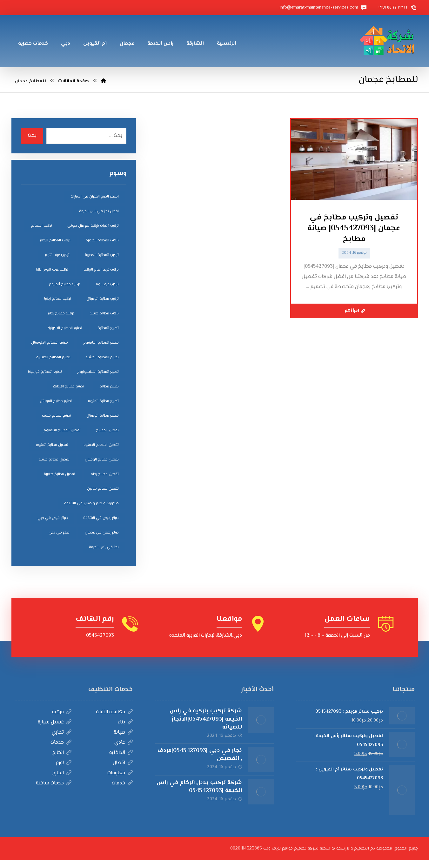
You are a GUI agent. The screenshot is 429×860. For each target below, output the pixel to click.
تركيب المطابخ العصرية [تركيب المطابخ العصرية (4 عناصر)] (102, 255)
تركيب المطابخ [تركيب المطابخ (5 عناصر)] (41, 226)
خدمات (60, 743)
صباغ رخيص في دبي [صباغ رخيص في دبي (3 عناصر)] (52, 518)
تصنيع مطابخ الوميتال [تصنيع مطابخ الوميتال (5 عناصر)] (102, 416)
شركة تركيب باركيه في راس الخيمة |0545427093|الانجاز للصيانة (206, 719)
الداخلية (121, 753)
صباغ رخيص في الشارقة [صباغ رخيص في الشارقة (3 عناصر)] (101, 518)
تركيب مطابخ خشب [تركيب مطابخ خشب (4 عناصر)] (104, 314)
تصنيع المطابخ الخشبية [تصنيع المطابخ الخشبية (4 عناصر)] (53, 357)
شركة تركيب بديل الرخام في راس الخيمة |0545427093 (199, 786)
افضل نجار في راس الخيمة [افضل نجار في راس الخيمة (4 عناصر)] (99, 211)
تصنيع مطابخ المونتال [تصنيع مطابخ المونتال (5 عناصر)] (56, 401)
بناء (125, 722)
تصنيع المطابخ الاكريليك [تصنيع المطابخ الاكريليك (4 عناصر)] (64, 328)
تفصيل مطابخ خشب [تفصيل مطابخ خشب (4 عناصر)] (54, 460)
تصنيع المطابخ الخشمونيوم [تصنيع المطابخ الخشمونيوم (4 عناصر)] (98, 372)
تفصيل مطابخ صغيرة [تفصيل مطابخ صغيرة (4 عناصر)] (59, 474)
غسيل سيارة (54, 722)
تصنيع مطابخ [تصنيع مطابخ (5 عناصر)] (109, 387)
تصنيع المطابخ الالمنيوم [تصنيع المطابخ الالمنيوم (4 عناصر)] (101, 343)
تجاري (61, 732)
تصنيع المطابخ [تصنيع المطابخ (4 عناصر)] (108, 328)
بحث (32, 135)
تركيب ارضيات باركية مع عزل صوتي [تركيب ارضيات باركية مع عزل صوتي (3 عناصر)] (93, 226)
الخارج (61, 753)
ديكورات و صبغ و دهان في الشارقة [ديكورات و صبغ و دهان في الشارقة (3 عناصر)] (91, 504)
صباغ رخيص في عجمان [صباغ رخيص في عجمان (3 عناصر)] (102, 533)
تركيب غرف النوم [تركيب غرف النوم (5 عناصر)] (57, 255)
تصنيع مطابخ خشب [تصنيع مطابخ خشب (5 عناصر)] (56, 416)
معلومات (120, 773)
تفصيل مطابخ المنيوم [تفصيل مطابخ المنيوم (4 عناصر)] (52, 445)
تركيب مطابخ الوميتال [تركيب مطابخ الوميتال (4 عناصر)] (102, 299)
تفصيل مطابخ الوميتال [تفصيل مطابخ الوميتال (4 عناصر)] (102, 460)
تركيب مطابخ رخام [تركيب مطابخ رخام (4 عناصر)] (61, 314)
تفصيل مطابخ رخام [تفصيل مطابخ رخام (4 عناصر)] (104, 474)
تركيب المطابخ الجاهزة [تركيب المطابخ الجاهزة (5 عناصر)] (102, 241)
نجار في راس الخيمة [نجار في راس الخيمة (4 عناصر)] (104, 547)
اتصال (123, 763)
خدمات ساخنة (53, 783)
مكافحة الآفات (114, 712)
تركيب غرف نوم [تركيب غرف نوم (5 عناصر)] (107, 284)
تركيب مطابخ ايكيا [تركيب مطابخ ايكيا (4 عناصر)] (57, 299)
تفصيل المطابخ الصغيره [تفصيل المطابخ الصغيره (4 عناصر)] (101, 445)
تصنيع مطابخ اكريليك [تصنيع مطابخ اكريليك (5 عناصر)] (68, 387)
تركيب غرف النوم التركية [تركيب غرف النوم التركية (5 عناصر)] (101, 270)
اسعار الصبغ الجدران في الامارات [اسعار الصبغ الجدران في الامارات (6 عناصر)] (94, 197)
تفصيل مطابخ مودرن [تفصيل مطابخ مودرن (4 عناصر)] (103, 489)
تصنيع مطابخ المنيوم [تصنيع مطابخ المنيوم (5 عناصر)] (103, 401)
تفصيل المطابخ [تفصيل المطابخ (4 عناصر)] (107, 430)
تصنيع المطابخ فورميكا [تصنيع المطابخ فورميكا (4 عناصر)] (45, 372)
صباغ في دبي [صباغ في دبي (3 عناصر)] (59, 533)
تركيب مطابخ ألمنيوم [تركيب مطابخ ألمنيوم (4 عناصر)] (64, 284)
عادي (123, 743)
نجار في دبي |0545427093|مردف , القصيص (200, 754)
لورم (63, 763)
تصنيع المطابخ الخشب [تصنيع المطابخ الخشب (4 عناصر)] (102, 357)
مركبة (61, 712)
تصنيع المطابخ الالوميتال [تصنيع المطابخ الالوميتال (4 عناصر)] (49, 343)
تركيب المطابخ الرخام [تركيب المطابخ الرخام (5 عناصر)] (55, 241)
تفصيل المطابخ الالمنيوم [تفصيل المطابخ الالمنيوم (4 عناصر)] (62, 430)
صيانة (123, 732)
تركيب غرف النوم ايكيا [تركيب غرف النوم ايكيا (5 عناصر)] (52, 270)
